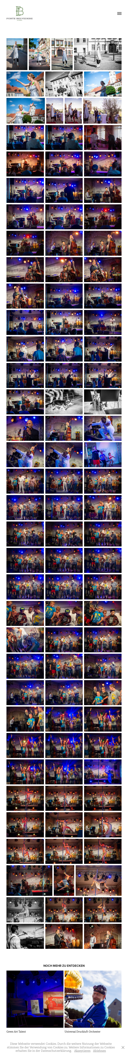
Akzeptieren (82, 1051)
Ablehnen (99, 1051)
